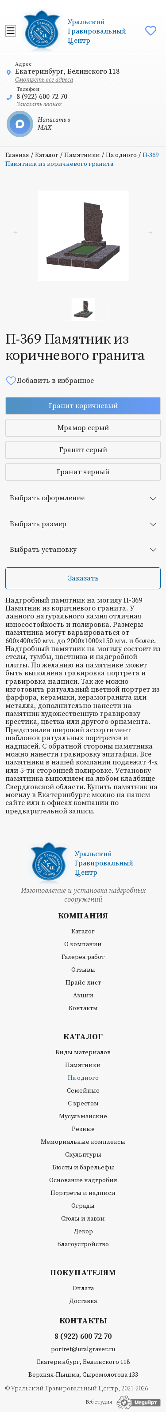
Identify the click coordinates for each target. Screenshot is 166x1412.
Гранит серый (83, 450)
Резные (83, 1129)
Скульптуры (83, 1155)
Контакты (83, 1008)
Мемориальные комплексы (83, 1142)
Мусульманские (83, 1116)
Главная (17, 155)
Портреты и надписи (83, 1193)
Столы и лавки (83, 1219)
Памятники (82, 155)
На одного (121, 155)
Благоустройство (83, 1244)
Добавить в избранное (49, 380)
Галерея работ (83, 957)
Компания (83, 916)
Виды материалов (83, 1052)
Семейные (83, 1091)
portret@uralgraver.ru (83, 1349)
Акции (83, 996)
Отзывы (83, 970)
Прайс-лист (83, 983)
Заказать (83, 578)
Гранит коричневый (83, 405)
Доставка (83, 1301)
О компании (83, 944)
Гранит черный (83, 472)
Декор (83, 1231)
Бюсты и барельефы (83, 1168)
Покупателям (83, 1273)
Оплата (83, 1288)
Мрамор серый (83, 427)
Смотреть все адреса (44, 80)
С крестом (83, 1104)
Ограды (83, 1206)
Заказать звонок (39, 105)
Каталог (46, 155)
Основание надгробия (83, 1180)
